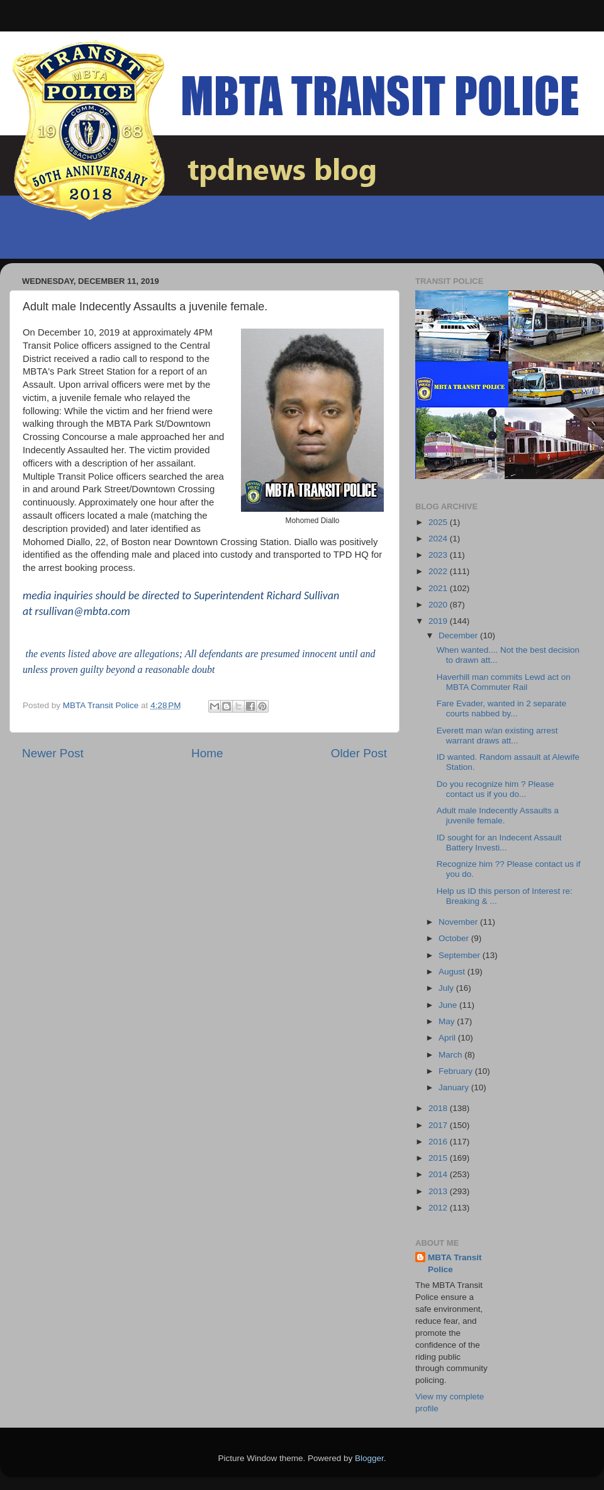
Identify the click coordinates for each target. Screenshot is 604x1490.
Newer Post (53, 753)
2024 (439, 538)
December (459, 635)
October (455, 938)
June (449, 1005)
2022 (439, 571)
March (451, 1054)
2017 (439, 1125)
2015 (439, 1158)
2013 (439, 1191)
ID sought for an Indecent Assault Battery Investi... (499, 842)
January (455, 1087)
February (457, 1071)
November (459, 922)
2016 (439, 1141)
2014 (439, 1174)
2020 (439, 604)
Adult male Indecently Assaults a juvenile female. (498, 815)
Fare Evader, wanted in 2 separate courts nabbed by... (501, 708)
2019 (439, 621)
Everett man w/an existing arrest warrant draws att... (497, 735)
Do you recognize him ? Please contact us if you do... (495, 789)
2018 (439, 1108)
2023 (439, 555)
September (461, 955)
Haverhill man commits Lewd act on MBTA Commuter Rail (504, 682)
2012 (439, 1207)
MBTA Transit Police (455, 1263)
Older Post (359, 753)
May (448, 1021)
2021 (439, 588)
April (448, 1037)
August (453, 971)
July (447, 988)
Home (207, 753)
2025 (439, 522)
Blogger (369, 1458)
